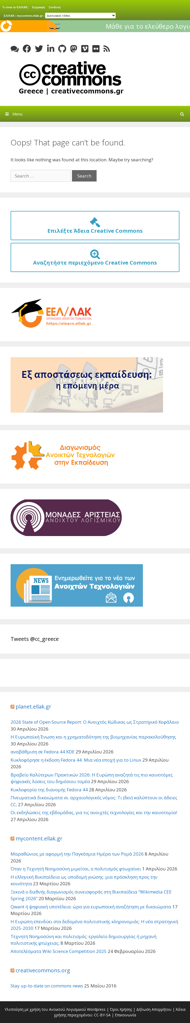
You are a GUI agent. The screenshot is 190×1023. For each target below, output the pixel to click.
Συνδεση (55, 7)
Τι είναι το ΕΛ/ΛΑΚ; (15, 7)
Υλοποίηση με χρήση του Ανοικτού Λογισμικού (45, 1009)
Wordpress (96, 1009)
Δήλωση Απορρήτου (153, 1009)
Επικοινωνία (125, 1014)
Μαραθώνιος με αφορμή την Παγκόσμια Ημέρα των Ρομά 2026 (77, 854)
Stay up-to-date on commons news (47, 986)
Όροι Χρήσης (121, 1009)
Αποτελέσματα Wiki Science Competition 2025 (59, 951)
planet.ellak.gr (33, 706)
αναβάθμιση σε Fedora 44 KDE (43, 752)
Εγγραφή (38, 7)
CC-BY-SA (102, 1014)
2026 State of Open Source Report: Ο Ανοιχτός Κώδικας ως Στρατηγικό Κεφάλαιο (95, 722)
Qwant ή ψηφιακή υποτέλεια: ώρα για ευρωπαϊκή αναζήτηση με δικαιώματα (91, 907)
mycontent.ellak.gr (30, 15)
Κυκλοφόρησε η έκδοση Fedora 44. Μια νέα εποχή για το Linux (76, 760)
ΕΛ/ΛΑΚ (9, 15)
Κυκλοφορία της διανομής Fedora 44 (49, 790)
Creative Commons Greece (70, 77)
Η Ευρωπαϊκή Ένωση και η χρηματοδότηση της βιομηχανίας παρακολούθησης (93, 737)
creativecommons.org (43, 970)
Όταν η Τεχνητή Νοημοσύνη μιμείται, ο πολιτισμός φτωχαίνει (76, 869)
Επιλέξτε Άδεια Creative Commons (95, 227)
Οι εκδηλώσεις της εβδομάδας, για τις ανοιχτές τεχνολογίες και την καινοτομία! (94, 812)
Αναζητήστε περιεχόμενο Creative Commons (95, 259)
